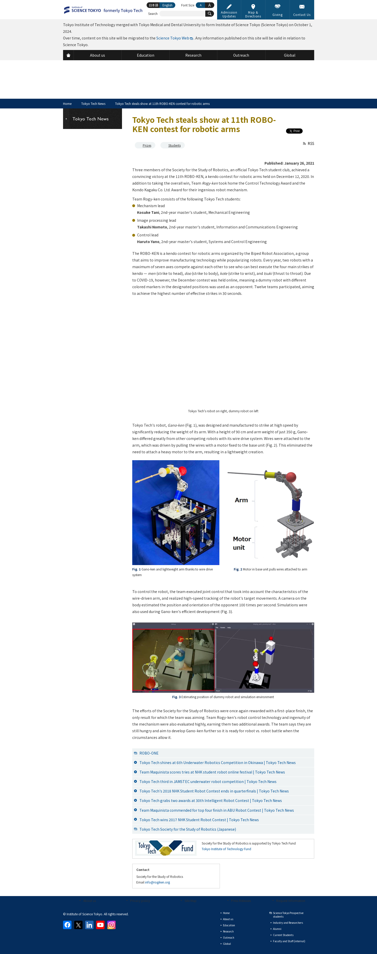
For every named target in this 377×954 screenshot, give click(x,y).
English (167, 5)
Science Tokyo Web (172, 38)
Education (229, 925)
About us (89, 900)
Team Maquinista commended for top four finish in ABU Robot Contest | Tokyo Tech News (216, 810)
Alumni (277, 929)
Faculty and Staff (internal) (289, 941)
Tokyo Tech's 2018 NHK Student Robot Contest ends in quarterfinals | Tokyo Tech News (214, 791)
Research (228, 931)
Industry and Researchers (288, 923)
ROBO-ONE (149, 753)
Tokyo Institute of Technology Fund (226, 849)
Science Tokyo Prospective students (288, 914)
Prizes (147, 145)
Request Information (290, 900)
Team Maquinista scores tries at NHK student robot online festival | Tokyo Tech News (212, 772)
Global (227, 944)
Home (67, 103)
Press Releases (241, 900)
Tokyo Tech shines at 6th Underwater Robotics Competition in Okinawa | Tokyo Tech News (217, 762)
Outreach (228, 937)
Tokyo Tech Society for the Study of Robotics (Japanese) (187, 829)
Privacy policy (140, 900)
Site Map (191, 900)
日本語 (153, 5)
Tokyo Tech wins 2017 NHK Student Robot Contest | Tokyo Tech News (199, 819)
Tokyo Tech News (93, 103)
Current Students (283, 935)
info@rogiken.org (157, 882)
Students (174, 145)
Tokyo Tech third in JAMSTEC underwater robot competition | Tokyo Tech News (208, 781)
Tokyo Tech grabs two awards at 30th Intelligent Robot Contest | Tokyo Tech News (210, 800)
